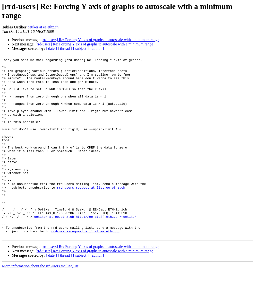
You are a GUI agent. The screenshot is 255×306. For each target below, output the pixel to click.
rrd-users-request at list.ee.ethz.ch (91, 213)
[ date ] (51, 48)
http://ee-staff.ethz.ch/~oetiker (106, 248)
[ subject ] (81, 48)
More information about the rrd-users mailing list (40, 302)
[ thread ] (65, 48)
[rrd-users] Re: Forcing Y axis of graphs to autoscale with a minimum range (100, 40)
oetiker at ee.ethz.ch (43, 27)
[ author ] (97, 48)
